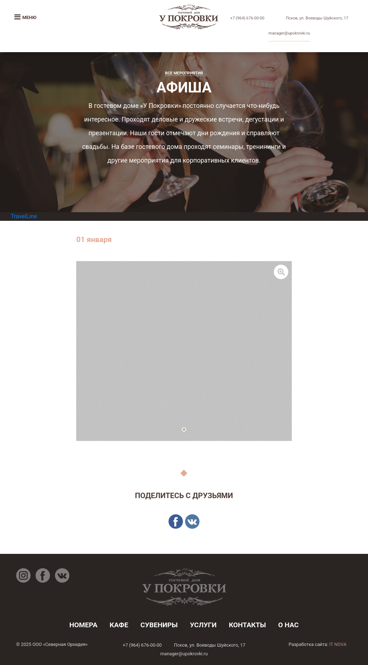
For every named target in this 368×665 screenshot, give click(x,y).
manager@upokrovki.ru (289, 33)
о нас (288, 625)
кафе (119, 625)
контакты (247, 625)
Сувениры (159, 625)
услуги (203, 625)
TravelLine (24, 216)
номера (83, 625)
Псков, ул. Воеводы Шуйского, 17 (317, 18)
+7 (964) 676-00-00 (247, 18)
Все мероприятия (184, 73)
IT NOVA (337, 644)
